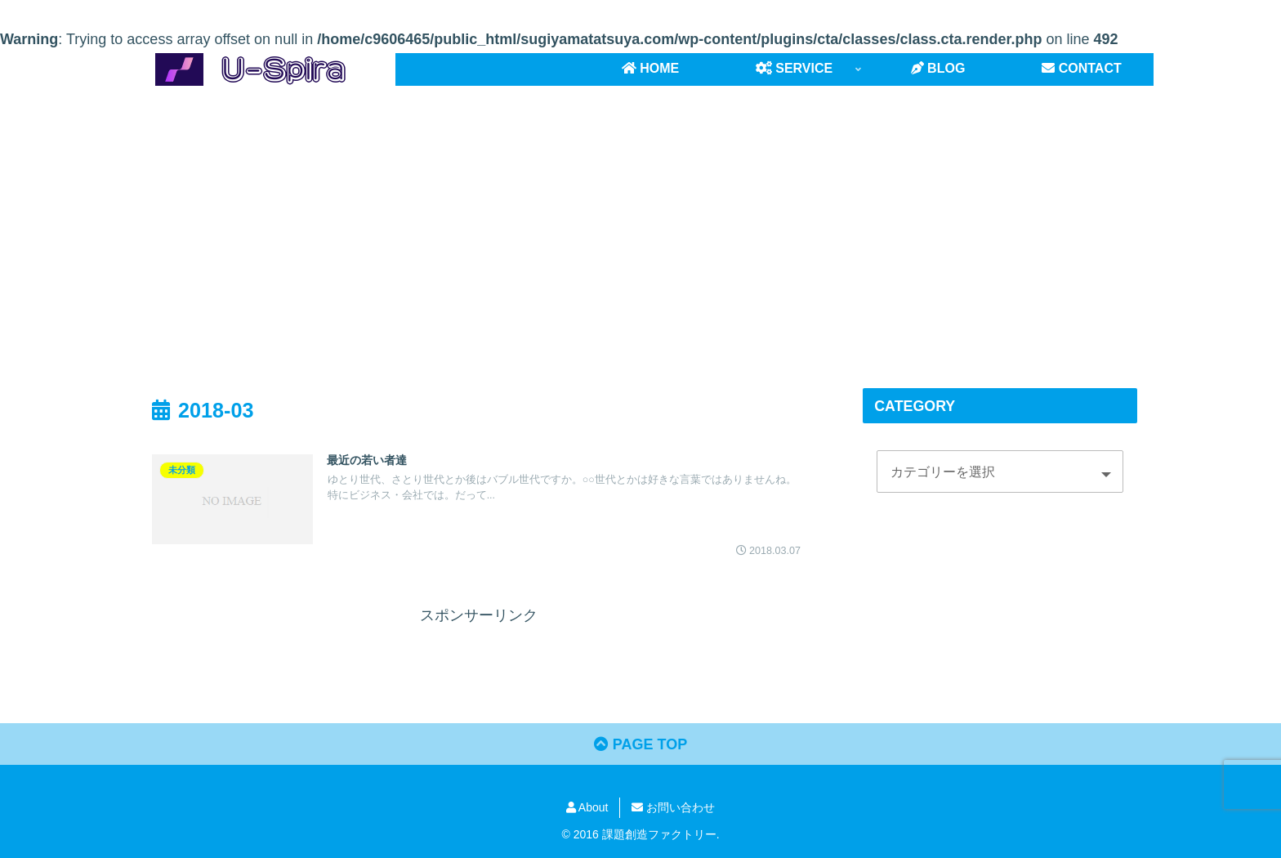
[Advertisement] (640, 219)
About (587, 807)
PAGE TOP (640, 744)
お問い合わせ (673, 807)
